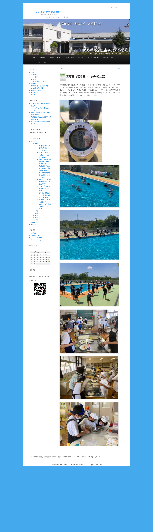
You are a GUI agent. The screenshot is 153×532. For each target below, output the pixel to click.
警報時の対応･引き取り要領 (74, 57)
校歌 (36, 77)
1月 (37, 220)
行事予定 (60, 57)
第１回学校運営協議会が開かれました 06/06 (44, 175)
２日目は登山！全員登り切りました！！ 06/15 (44, 148)
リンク (46, 62)
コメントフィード (36, 237)
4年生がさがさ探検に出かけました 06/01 (45, 206)
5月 (37, 211)
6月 (37, 143)
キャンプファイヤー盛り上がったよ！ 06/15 (44, 155)
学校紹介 (42, 57)
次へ (119, 68)
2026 (33, 141)
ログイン (34, 233)
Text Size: (32, 132)
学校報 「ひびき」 (41, 81)
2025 (33, 222)
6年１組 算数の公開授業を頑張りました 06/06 (45, 182)
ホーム (34, 57)
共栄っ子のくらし (108, 57)
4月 (37, 213)
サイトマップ (36, 62)
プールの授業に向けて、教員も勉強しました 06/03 (44, 195)
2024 (33, 224)
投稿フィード (35, 235)
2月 (37, 217)
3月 (37, 215)
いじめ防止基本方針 (93, 57)
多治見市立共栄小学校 (44, 12)
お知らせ (51, 57)
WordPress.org (36, 240)
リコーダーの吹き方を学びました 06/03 (44, 188)
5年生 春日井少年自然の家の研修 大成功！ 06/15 (45, 162)
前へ (62, 68)
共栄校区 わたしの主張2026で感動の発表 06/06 (44, 168)
